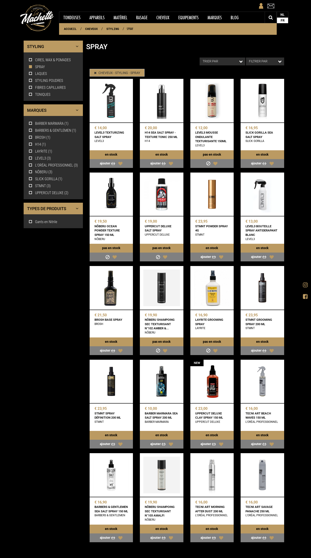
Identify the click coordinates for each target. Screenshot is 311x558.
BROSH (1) (39, 137)
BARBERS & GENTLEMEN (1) (52, 130)
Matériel (120, 17)
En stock (111, 154)
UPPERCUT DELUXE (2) (48, 193)
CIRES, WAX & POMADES (49, 60)
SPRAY (36, 67)
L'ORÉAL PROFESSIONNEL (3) (53, 165)
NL (282, 14)
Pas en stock (212, 154)
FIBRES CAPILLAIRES (47, 87)
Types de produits (54, 209)
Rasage (142, 17)
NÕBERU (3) (40, 172)
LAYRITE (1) (40, 151)
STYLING (54, 47)
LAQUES (37, 74)
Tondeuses (72, 17)
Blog (235, 17)
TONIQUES (39, 94)
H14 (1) (37, 144)
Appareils (97, 17)
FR (283, 20)
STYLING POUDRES (45, 80)
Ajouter (108, 163)
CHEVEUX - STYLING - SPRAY (117, 73)
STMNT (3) (39, 186)
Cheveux (163, 17)
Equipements (188, 17)
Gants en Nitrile (42, 222)
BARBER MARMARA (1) (48, 123)
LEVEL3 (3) (39, 158)
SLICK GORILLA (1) (45, 179)
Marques (214, 17)
